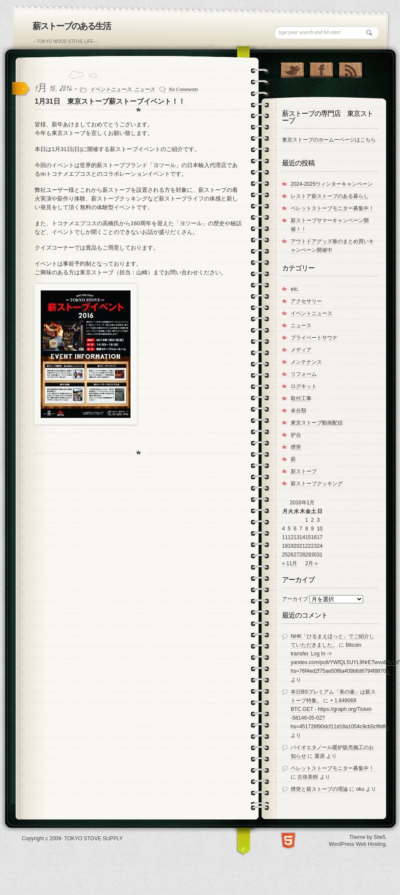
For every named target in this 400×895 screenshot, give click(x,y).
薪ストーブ (304, 471)
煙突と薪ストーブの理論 (319, 789)
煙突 (296, 447)
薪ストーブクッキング (317, 483)
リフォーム (304, 374)
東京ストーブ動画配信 (317, 423)
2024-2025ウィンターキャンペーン (332, 184)
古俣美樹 (307, 777)
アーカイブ (295, 599)
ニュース (144, 89)
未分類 (298, 411)
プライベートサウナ (314, 338)
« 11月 (289, 563)
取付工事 (301, 398)
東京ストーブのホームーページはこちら (329, 140)
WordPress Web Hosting (357, 844)
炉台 (296, 435)
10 (319, 529)
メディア (301, 350)
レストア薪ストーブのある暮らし (330, 196)
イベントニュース (110, 89)
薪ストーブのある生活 (72, 26)
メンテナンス (306, 362)
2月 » (311, 563)
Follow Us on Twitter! (292, 68)
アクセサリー (306, 301)
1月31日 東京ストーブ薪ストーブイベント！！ (110, 101)
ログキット (304, 386)
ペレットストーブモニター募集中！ (332, 208)
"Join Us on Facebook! (321, 68)
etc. (295, 289)
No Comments (183, 89)
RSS (350, 68)
